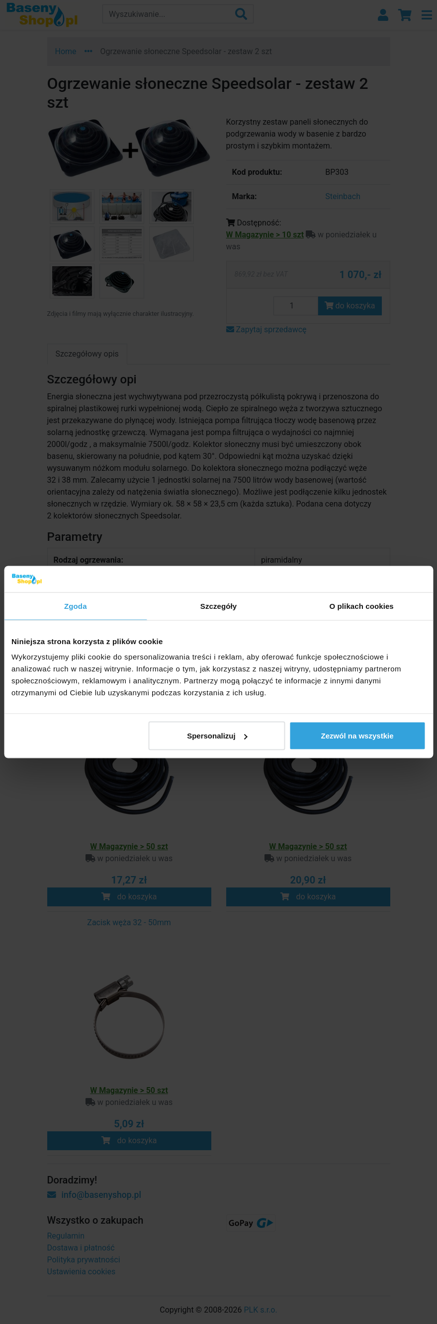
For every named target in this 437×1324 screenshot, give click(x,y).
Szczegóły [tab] (218, 605)
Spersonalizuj (217, 736)
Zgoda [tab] (75, 605)
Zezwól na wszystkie (357, 736)
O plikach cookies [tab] (362, 605)
